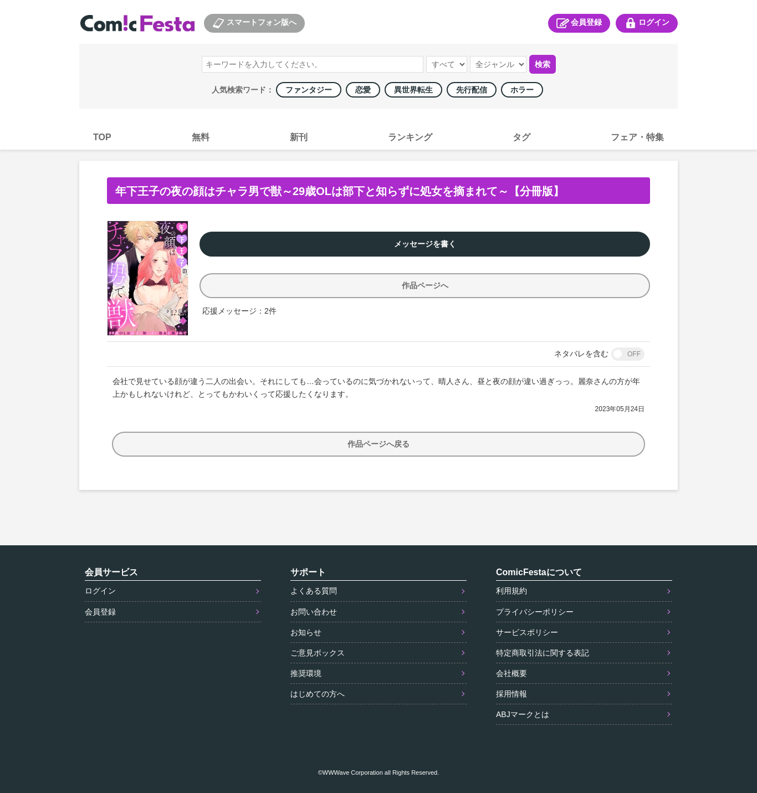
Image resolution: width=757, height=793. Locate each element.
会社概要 (511, 673)
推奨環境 (305, 673)
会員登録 (579, 23)
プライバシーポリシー (535, 611)
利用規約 (511, 590)
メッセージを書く (425, 243)
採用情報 (511, 693)
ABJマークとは (522, 714)
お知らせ (305, 632)
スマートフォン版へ (254, 23)
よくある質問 (313, 590)
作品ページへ (425, 285)
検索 (542, 64)
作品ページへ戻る (378, 443)
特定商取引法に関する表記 (542, 652)
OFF (634, 354)
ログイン (646, 23)
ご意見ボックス (317, 652)
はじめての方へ (317, 693)
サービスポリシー (527, 632)
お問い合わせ (313, 611)
